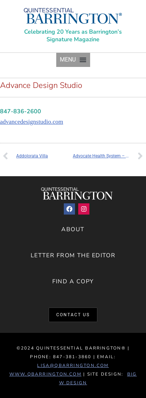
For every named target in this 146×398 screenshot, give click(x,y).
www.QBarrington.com (45, 374)
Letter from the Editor (73, 255)
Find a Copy (73, 281)
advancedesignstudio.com (31, 121)
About (72, 229)
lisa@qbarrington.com (73, 365)
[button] (73, 60)
